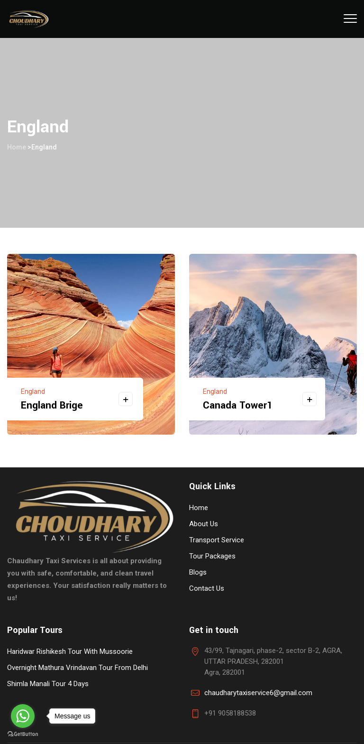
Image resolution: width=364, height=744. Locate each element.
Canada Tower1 (238, 405)
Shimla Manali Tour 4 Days (48, 683)
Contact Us (206, 588)
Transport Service (216, 540)
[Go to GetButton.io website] (23, 734)
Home (16, 147)
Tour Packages (212, 556)
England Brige (52, 405)
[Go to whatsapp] (23, 716)
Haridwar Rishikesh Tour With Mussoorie (70, 651)
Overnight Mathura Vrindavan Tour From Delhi (77, 667)
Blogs (198, 572)
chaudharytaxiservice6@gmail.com (258, 692)
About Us (203, 524)
